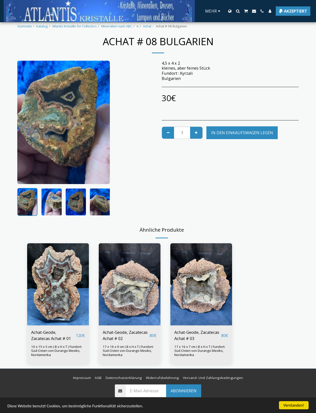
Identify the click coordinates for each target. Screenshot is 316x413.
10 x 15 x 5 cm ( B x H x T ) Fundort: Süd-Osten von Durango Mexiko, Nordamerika (56, 350)
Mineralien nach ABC (116, 26)
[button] (237, 11)
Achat (147, 26)
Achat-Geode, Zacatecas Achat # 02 (125, 335)
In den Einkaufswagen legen (242, 132)
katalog (42, 26)
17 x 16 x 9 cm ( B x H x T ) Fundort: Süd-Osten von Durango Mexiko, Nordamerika (128, 350)
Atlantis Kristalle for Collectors (74, 26)
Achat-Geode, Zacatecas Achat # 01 (51, 335)
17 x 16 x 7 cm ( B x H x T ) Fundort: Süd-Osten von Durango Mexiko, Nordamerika (199, 350)
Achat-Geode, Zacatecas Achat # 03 (196, 335)
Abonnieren (184, 391)
